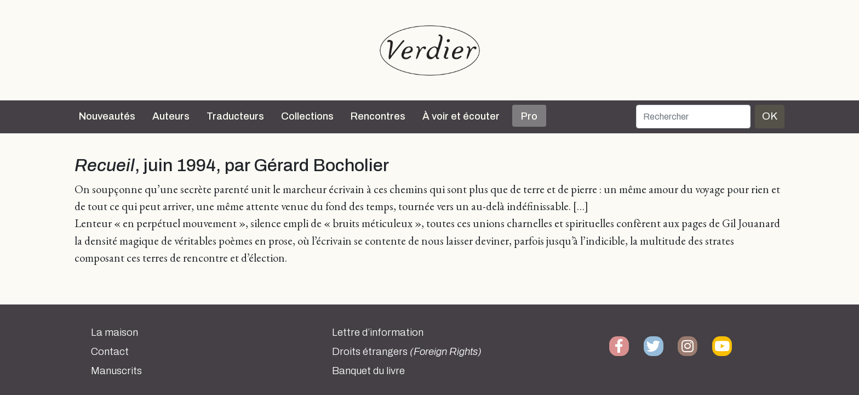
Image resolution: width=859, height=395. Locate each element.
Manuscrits (116, 370)
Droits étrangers (407, 351)
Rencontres (378, 116)
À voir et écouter (461, 116)
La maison (114, 332)
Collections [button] (307, 116)
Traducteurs (235, 116)
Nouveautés (107, 116)
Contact (110, 351)
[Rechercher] (693, 116)
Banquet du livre (368, 370)
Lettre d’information (377, 332)
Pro (529, 116)
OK (769, 116)
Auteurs (171, 116)
